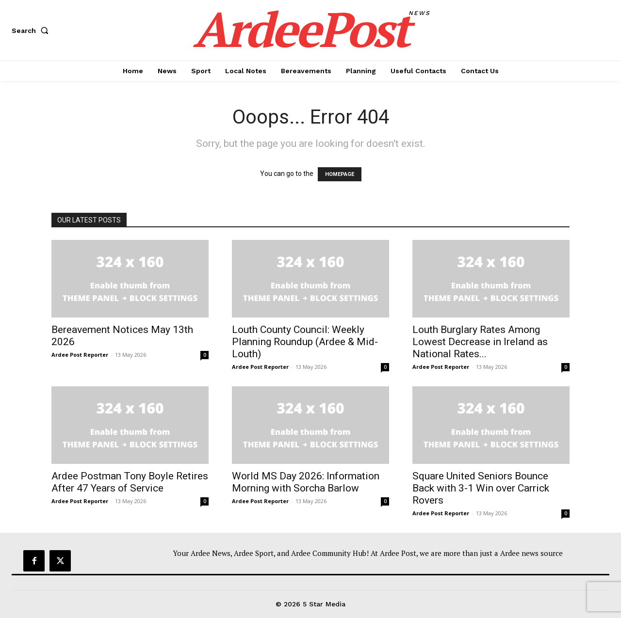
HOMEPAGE (339, 174)
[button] (32, 30)
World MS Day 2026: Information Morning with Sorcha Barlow (305, 482)
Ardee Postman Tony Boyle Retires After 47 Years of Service (129, 482)
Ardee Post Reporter (79, 354)
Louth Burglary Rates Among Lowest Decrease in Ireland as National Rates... (480, 342)
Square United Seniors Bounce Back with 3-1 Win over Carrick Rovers (480, 488)
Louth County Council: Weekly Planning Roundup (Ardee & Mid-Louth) (305, 342)
